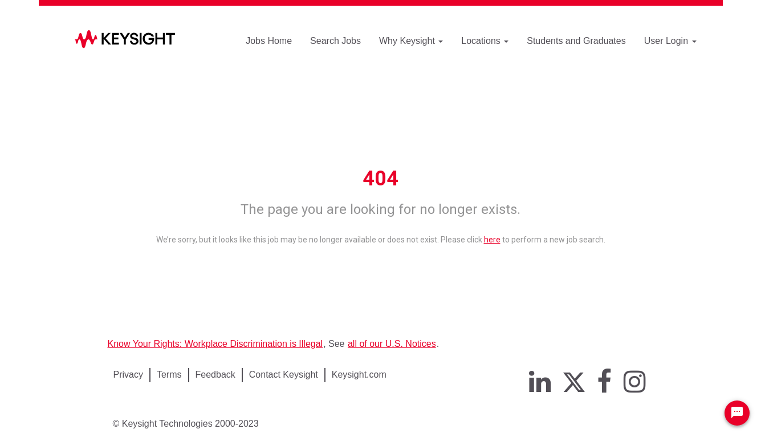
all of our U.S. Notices (392, 344)
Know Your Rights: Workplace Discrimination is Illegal (215, 344)
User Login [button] (670, 41)
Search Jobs (335, 41)
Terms (169, 374)
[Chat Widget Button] (737, 413)
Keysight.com (359, 374)
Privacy (128, 374)
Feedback (215, 374)
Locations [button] (484, 41)
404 (380, 179)
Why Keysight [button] (411, 41)
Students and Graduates (576, 41)
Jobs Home (269, 41)
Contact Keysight (283, 374)
